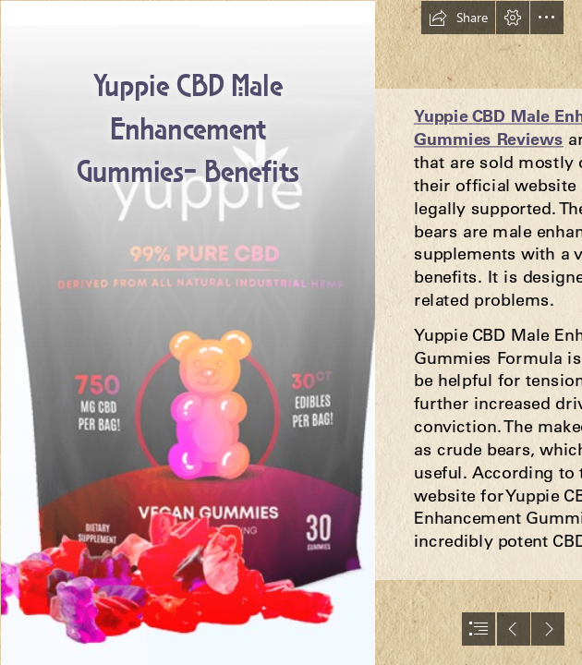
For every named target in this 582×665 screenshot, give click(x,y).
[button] (458, 17)
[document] (291, 332)
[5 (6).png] (187, 332)
